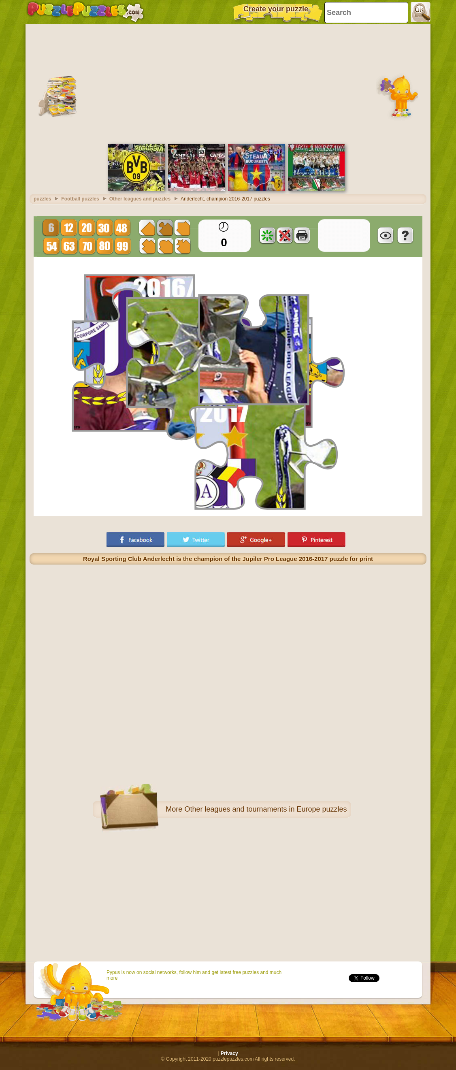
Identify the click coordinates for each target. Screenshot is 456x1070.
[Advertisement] (228, 83)
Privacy (229, 1053)
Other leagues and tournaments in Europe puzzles (265, 809)
